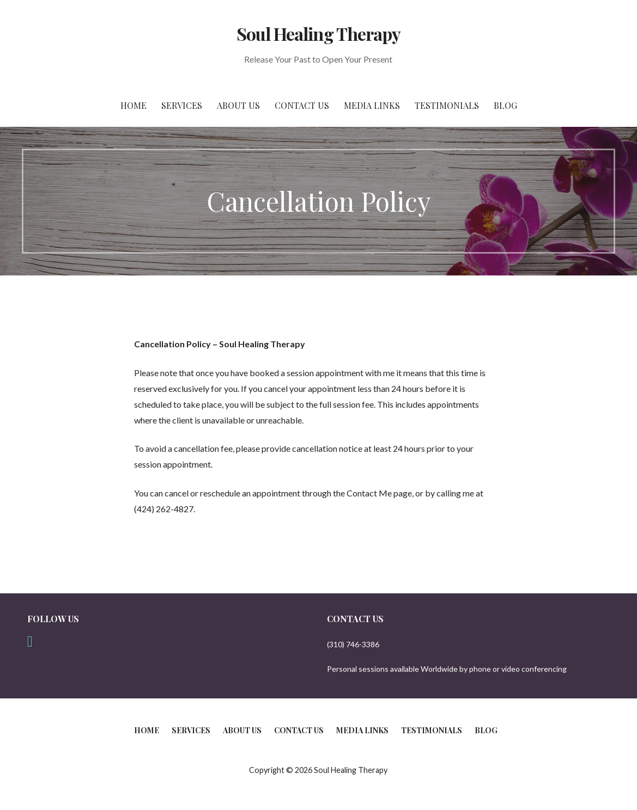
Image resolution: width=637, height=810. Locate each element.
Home (133, 105)
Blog (505, 105)
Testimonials (447, 105)
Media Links (372, 105)
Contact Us (302, 105)
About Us (238, 105)
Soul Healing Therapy (318, 33)
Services (181, 105)
